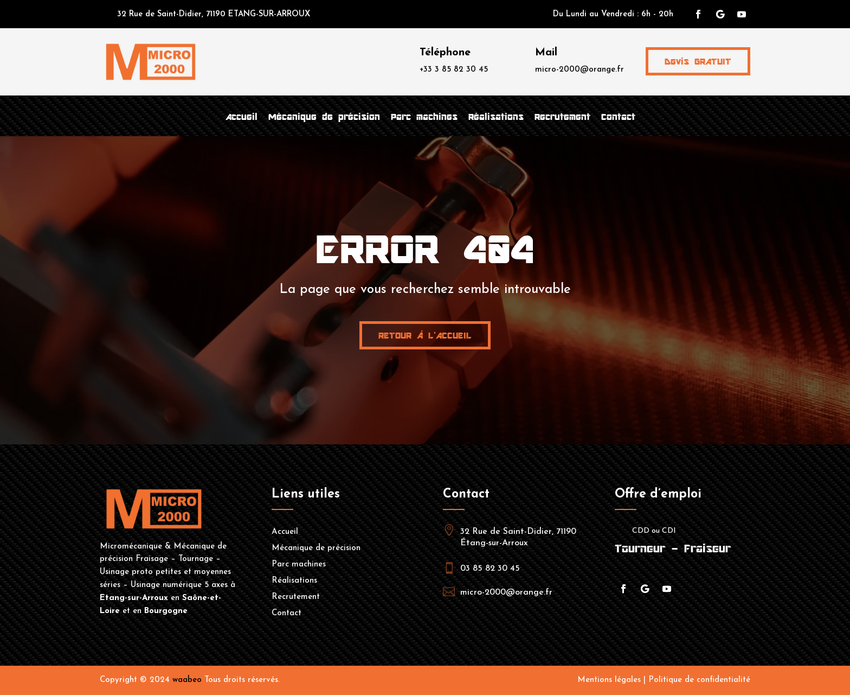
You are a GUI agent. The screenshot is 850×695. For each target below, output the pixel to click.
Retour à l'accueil (425, 335)
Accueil (241, 117)
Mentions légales (609, 680)
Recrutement (562, 117)
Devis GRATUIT (698, 61)
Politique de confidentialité (699, 680)
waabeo (187, 680)
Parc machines (424, 117)
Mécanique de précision (324, 117)
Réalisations (496, 117)
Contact (618, 117)
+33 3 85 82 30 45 (454, 70)
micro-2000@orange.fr (579, 70)
